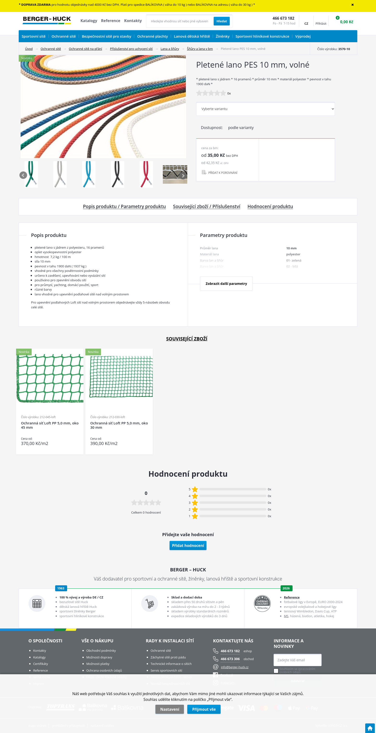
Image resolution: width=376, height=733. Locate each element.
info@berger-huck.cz (234, 667)
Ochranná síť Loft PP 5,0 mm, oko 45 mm (49, 425)
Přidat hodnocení (188, 545)
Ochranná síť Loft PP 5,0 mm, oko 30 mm (119, 425)
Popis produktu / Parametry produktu (124, 206)
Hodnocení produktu (270, 206)
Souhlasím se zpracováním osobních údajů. (297, 670)
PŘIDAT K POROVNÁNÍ (222, 173)
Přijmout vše (204, 709)
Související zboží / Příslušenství (206, 206)
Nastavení (169, 709)
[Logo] (47, 21)
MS (286, 616)
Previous (23, 175)
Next (183, 175)
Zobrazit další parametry (226, 283)
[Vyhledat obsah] (222, 21)
